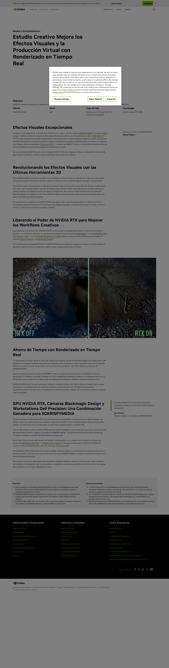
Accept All (111, 99)
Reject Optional (95, 99)
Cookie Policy (58, 85)
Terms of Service (69, 90)
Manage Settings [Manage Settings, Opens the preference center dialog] (61, 99)
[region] (85, 86)
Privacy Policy (58, 92)
